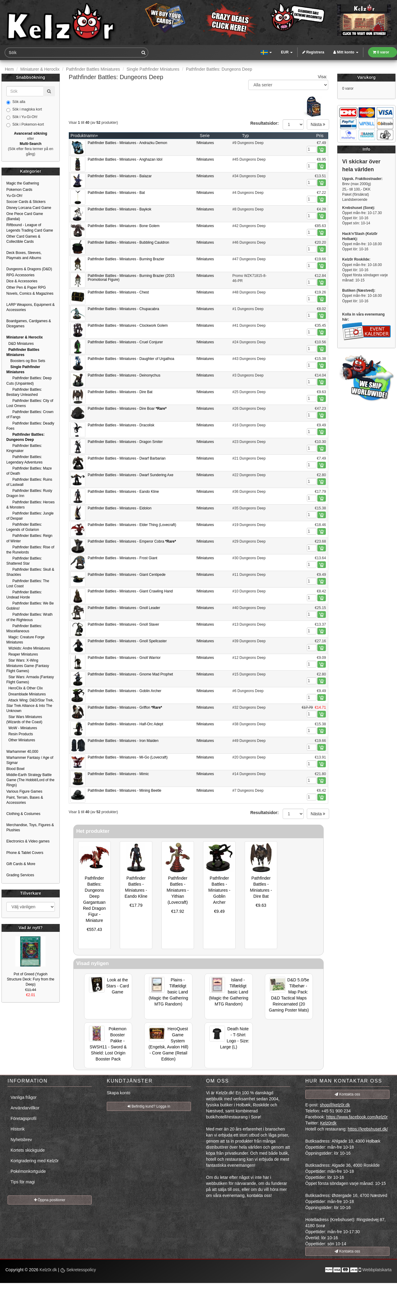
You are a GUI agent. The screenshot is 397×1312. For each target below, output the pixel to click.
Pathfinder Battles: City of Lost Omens (29, 403)
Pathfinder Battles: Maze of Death (29, 471)
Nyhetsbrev (21, 1139)
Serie (205, 135)
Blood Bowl (15, 769)
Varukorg (366, 77)
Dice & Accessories (21, 281)
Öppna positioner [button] (49, 1200)
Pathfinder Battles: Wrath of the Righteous (29, 617)
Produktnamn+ (84, 135)
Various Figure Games (24, 791)
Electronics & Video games (27, 841)
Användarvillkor (25, 1107)
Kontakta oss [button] (347, 1094)
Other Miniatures (20, 740)
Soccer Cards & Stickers (26, 202)
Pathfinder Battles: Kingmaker (24, 448)
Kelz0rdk (328, 1123)
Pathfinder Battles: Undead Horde (24, 594)
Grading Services (20, 875)
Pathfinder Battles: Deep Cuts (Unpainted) (29, 380)
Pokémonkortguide (28, 1171)
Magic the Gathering (22, 183)
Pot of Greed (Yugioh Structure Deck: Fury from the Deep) (30, 979)
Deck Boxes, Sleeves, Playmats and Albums (24, 255)
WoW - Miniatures (21, 728)
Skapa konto (118, 1092)
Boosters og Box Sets (25, 361)
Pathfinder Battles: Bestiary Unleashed (24, 392)
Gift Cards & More (20, 864)
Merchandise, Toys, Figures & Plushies (30, 827)
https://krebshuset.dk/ (368, 1129)
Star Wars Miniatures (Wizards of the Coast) (24, 719)
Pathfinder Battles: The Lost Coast (27, 583)
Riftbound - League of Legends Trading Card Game (29, 227)
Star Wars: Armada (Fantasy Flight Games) (30, 679)
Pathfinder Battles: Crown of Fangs (29, 414)
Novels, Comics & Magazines (29, 293)
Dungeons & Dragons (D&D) (29, 269)
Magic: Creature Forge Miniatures (25, 639)
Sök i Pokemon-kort (25, 124)
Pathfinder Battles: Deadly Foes (30, 426)
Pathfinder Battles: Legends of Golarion (24, 527)
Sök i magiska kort (24, 109)
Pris (319, 135)
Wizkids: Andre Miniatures (28, 648)
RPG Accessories (20, 275)
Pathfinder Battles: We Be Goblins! (30, 606)
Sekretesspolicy (78, 1269)
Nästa (318, 124)
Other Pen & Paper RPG (26, 287)
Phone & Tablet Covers (24, 853)
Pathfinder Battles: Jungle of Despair (30, 516)
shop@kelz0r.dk (335, 1104)
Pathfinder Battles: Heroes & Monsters (30, 504)
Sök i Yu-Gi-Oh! (21, 117)
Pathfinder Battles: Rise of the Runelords (30, 549)
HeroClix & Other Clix (24, 688)
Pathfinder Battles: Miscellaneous (24, 628)
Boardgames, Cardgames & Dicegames (28, 323)
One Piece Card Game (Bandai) (24, 216)
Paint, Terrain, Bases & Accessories (24, 800)
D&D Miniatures (20, 344)
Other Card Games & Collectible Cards (23, 239)
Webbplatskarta (377, 1269)
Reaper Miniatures (22, 654)
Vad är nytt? (30, 927)
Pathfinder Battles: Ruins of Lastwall (29, 482)
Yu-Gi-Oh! (14, 196)
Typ (245, 135)
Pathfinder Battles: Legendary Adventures (24, 459)
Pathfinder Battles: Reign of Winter (29, 538)
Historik (18, 1129)
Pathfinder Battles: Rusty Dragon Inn (29, 493)
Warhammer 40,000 (22, 751)
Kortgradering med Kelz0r (35, 1160)
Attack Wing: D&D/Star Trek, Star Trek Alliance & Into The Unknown (30, 705)
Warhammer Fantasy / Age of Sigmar (29, 760)
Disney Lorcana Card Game (28, 208)
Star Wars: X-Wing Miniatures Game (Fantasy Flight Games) (27, 665)
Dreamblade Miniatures (26, 694)
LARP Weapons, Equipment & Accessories (30, 307)
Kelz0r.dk (48, 1269)
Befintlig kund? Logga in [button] (149, 1106)
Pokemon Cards (19, 190)
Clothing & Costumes (23, 814)
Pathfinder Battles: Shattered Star (24, 561)
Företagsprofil (24, 1118)
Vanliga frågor (24, 1097)
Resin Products (19, 734)
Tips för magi (23, 1181)
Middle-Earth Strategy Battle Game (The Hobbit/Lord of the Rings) (30, 780)
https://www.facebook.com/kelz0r (357, 1117)
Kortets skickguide (28, 1150)
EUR (287, 52)
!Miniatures (205, 143)
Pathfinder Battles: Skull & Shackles (30, 572)
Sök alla (15, 102)
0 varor (381, 52)
